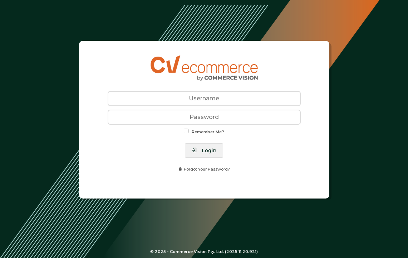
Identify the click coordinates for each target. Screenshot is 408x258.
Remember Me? (208, 131)
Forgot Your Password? (207, 169)
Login (208, 150)
